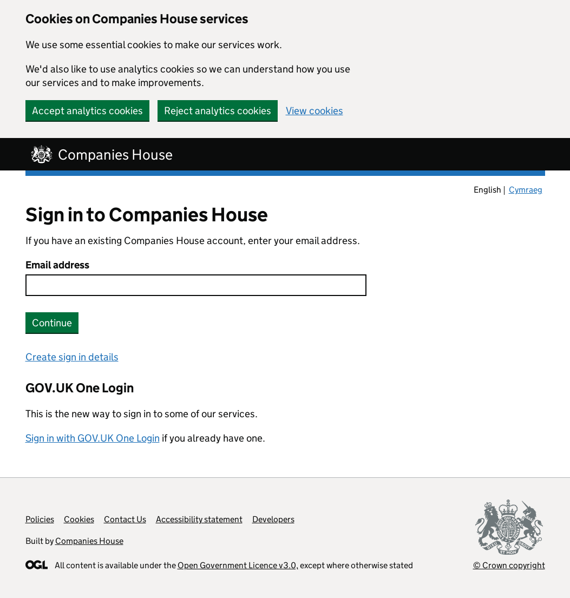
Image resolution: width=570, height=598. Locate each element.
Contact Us (125, 519)
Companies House (89, 541)
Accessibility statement (199, 519)
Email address (57, 265)
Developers (273, 519)
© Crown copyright (509, 565)
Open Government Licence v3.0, (238, 565)
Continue (52, 323)
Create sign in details (72, 357)
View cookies (314, 111)
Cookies (79, 519)
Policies (39, 519)
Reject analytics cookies (217, 110)
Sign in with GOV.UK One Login (92, 438)
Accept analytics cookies (87, 110)
